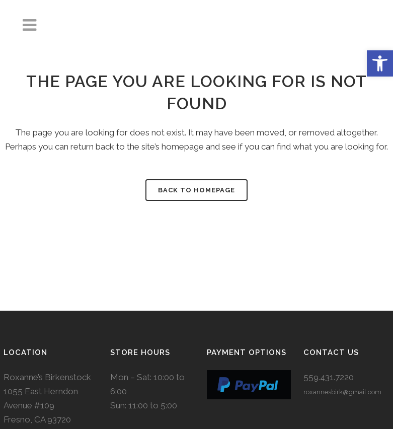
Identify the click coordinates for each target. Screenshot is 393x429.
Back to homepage (196, 190)
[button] (380, 63)
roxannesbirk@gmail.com (342, 392)
